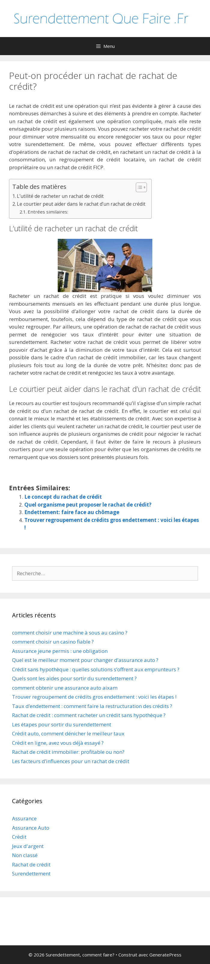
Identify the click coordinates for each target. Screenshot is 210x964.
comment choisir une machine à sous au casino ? (69, 632)
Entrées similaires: (48, 212)
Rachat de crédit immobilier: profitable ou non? (68, 751)
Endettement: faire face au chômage (71, 512)
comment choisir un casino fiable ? (53, 641)
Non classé (25, 855)
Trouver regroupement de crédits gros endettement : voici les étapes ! (94, 696)
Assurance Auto (30, 827)
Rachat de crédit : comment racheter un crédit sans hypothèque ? (89, 715)
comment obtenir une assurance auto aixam (64, 687)
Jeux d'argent (28, 846)
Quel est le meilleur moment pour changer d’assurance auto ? (85, 660)
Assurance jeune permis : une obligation (60, 650)
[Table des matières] (141, 187)
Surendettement (31, 873)
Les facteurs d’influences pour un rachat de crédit (70, 761)
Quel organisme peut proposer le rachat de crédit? (87, 504)
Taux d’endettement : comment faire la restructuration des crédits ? (92, 706)
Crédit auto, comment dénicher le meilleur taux (68, 733)
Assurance (24, 818)
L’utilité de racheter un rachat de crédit (60, 196)
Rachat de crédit (31, 864)
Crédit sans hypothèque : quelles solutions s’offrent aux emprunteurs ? (95, 669)
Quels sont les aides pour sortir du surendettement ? (74, 678)
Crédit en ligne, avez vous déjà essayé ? (58, 742)
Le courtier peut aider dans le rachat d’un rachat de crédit (81, 204)
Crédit (19, 836)
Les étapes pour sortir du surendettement (61, 724)
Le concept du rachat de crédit (63, 496)
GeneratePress (165, 955)
